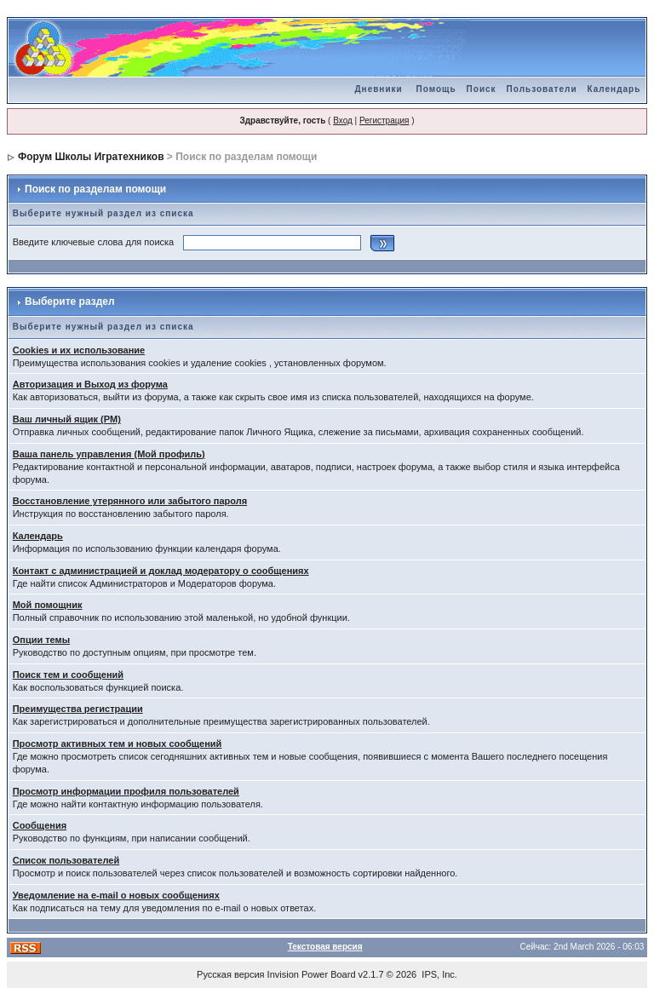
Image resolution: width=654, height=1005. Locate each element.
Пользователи (542, 89)
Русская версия (230, 974)
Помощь (436, 89)
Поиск (481, 89)
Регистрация (384, 120)
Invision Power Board (311, 974)
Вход (343, 120)
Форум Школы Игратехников (91, 157)
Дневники (378, 89)
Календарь (614, 89)
